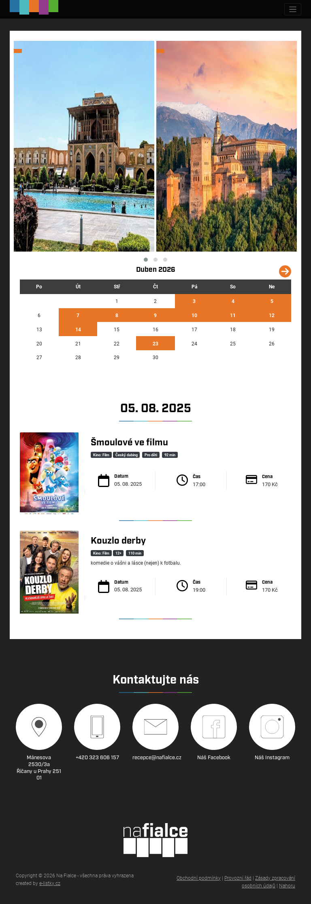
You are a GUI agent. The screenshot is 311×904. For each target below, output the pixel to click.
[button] (146, 260)
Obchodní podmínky (199, 877)
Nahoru (287, 885)
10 (194, 315)
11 (233, 315)
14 (78, 329)
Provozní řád (237, 877)
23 (155, 343)
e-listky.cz (49, 883)
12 (272, 315)
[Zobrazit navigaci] (293, 9)
